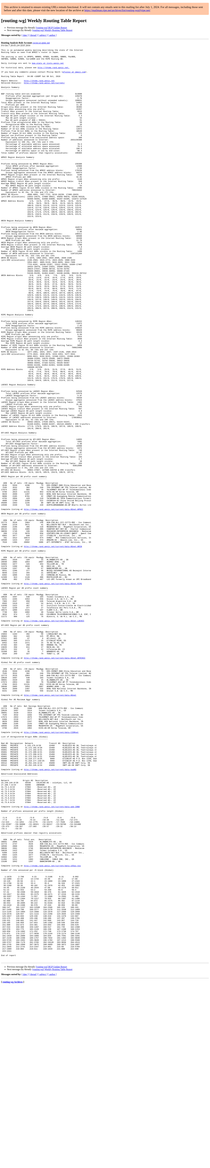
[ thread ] (33, 35)
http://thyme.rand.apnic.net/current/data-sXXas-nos (52, 1029)
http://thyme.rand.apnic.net (39, 87)
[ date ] (25, 35)
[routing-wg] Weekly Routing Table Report (52, 30)
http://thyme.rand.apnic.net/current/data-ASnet (50, 824)
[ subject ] (42, 35)
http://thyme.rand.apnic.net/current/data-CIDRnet (51, 869)
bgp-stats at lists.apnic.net (48, 66)
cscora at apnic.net (41, 43)
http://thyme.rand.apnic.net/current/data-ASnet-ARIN (53, 646)
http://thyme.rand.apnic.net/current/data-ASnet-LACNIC (54, 735)
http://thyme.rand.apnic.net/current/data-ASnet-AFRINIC (54, 780)
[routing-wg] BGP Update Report (51, 27)
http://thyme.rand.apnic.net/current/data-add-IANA (52, 958)
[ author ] (52, 35)
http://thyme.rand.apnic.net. (53, 71)
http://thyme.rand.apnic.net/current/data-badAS (50, 913)
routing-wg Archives (12, 1164)
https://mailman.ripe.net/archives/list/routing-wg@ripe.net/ (117, 10)
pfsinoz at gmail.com (74, 76)
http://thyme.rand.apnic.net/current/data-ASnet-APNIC (53, 601)
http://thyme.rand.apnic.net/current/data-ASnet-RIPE (53, 690)
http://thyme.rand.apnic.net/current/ (44, 89)
